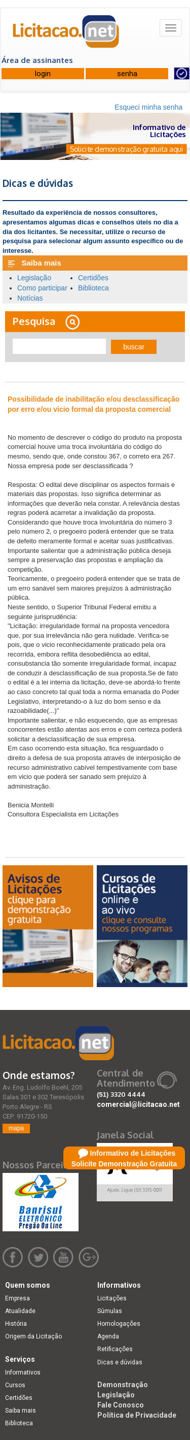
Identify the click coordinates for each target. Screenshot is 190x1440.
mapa (16, 1128)
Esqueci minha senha (148, 107)
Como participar (42, 288)
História (16, 1323)
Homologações (118, 1323)
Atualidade (20, 1311)
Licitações (112, 1298)
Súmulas (109, 1311)
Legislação (34, 278)
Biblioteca (93, 288)
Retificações (115, 1349)
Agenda (108, 1336)
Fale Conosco (120, 1405)
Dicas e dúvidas (119, 1362)
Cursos (15, 1385)
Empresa (17, 1298)
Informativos (23, 1372)
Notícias (30, 298)
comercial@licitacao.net (138, 1104)
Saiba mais (20, 1410)
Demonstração (122, 1385)
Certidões (93, 278)
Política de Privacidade (136, 1415)
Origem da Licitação (33, 1336)
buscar (133, 347)
